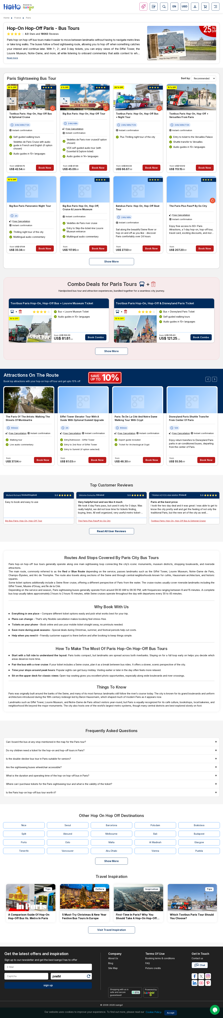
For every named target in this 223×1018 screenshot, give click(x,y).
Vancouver (68, 850)
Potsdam (155, 825)
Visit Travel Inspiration (111, 929)
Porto (24, 842)
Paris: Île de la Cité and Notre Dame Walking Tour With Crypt (136, 418)
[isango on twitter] (201, 976)
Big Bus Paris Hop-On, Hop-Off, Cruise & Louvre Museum (81, 207)
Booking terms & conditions (160, 958)
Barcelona (111, 825)
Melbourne (111, 833)
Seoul (68, 825)
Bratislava (199, 825)
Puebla (199, 850)
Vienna (155, 850)
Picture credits (153, 968)
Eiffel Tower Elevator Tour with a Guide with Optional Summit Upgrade (82, 418)
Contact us (197, 958)
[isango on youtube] (201, 983)
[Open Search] (164, 6)
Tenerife (24, 850)
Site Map (113, 968)
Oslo (67, 842)
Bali (155, 833)
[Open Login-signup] (195, 6)
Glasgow (199, 842)
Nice (23, 825)
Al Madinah (155, 842)
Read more (12, 58)
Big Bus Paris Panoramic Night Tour (30, 205)
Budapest (199, 833)
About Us (113, 958)
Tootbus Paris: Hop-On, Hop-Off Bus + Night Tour (137, 115)
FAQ (147, 963)
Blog (110, 963)
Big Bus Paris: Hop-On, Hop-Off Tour (84, 113)
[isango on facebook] (194, 976)
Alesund (67, 833)
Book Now (45, 167)
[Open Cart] (205, 6)
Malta (111, 842)
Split (24, 833)
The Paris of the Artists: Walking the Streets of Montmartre (28, 418)
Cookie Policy (153, 1012)
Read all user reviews (111, 531)
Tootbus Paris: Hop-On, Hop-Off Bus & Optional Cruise (30, 115)
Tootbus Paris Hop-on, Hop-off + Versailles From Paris (188, 115)
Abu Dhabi (111, 850)
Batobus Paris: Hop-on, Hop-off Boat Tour (137, 207)
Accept (170, 1012)
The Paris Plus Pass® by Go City (188, 205)
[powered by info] (151, 993)
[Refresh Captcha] (88, 976)
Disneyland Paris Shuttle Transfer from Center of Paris (189, 418)
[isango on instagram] (208, 976)
